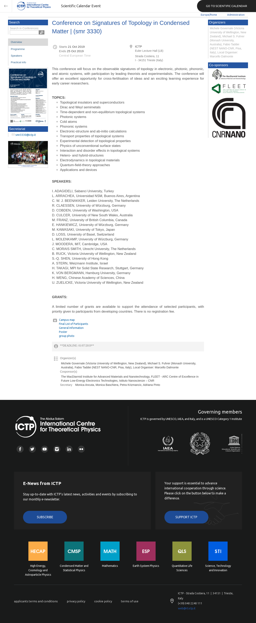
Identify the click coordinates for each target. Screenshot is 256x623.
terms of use (129, 601)
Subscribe (45, 517)
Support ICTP (186, 517)
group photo (66, 335)
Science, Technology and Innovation (218, 568)
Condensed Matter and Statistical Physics (74, 568)
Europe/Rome (209, 14)
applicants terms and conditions (36, 601)
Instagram (56, 449)
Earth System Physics (146, 565)
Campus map (67, 319)
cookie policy (103, 601)
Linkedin (69, 449)
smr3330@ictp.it (25, 134)
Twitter (32, 449)
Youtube (44, 449)
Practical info (18, 62)
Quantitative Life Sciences (182, 568)
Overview (16, 42)
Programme (18, 49)
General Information (71, 327)
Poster (63, 331)
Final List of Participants (73, 323)
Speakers (16, 55)
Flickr (81, 449)
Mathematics (110, 565)
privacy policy (76, 601)
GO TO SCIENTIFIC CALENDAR (226, 6)
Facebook (20, 449)
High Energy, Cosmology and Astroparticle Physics (38, 570)
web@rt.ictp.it (186, 608)
